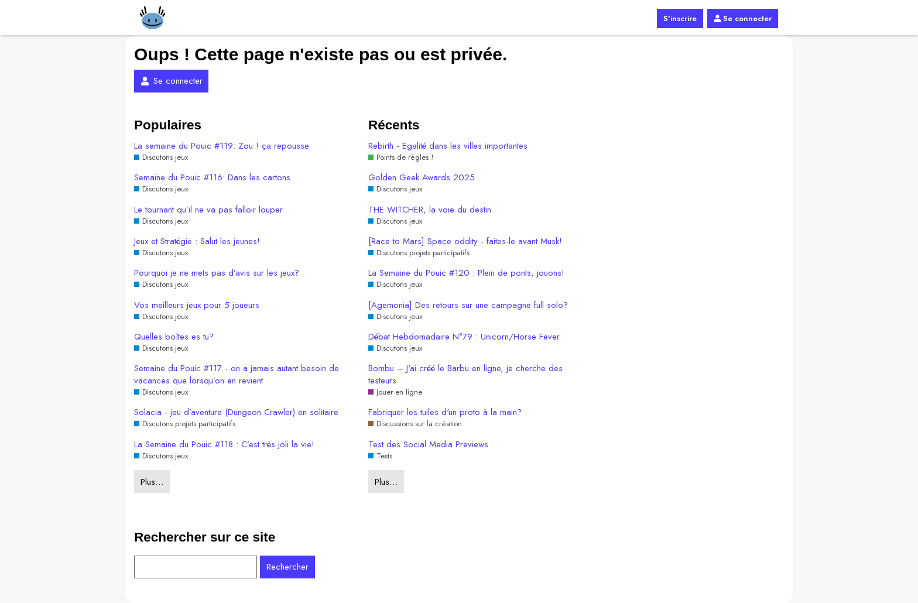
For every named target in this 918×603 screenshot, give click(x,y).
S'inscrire (680, 18)
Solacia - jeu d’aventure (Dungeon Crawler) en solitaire (236, 412)
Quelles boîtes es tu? (174, 337)
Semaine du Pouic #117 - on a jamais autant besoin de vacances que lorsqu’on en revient (236, 374)
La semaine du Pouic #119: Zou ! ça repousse (221, 146)
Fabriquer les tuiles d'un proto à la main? (445, 412)
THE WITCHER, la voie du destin (429, 210)
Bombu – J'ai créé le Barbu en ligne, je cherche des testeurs (465, 374)
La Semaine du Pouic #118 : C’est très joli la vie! (224, 444)
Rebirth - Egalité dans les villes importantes (447, 146)
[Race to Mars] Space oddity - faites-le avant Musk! (465, 241)
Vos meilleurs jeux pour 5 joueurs (196, 305)
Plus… (152, 481)
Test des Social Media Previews (428, 444)
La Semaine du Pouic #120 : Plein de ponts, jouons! (466, 273)
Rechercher (287, 566)
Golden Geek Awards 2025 (421, 178)
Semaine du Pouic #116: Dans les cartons (212, 178)
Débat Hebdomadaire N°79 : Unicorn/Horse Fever (464, 337)
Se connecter (743, 18)
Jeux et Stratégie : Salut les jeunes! (197, 241)
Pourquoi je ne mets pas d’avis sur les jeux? (216, 273)
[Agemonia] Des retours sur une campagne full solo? (468, 305)
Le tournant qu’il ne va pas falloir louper (208, 210)
